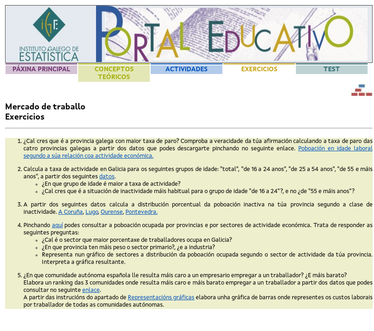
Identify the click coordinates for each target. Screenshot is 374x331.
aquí (57, 225)
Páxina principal (41, 69)
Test (331, 69)
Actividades (186, 69)
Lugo (91, 212)
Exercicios (259, 69)
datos (106, 177)
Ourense (112, 212)
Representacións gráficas (161, 298)
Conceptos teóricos (114, 73)
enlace (91, 290)
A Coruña (70, 212)
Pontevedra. (141, 212)
